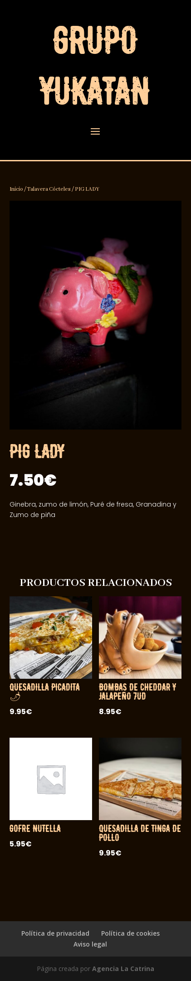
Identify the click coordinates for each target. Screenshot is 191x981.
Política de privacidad (55, 933)
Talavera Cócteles (49, 189)
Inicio (16, 189)
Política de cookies (130, 933)
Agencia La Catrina (123, 968)
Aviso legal (90, 944)
